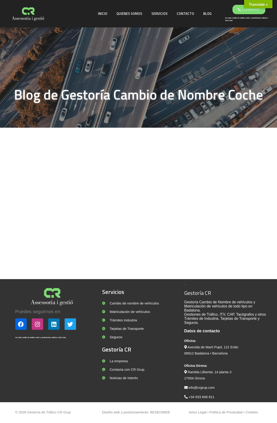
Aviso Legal (197, 413)
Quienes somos (130, 13)
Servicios (160, 13)
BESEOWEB (160, 413)
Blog (208, 13)
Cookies (251, 413)
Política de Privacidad (225, 413)
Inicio (103, 13)
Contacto (186, 13)
